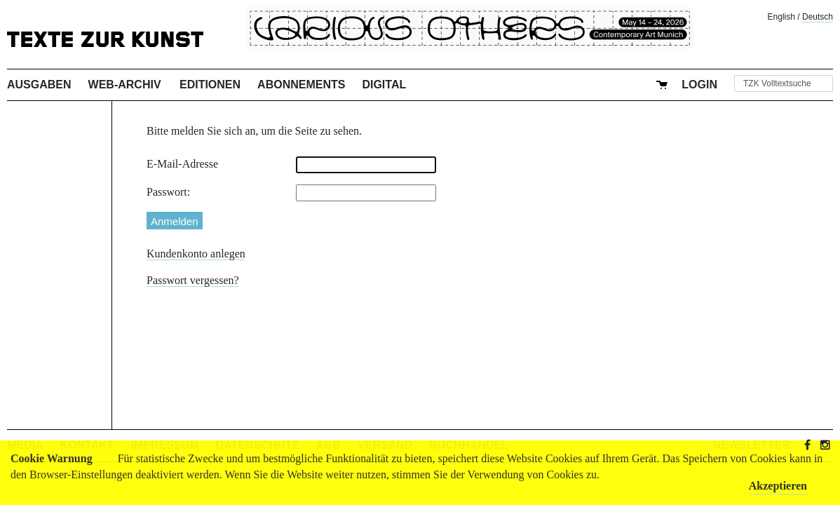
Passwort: (168, 192)
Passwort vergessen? (193, 280)
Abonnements (301, 84)
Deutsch (817, 17)
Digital (384, 84)
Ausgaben (39, 84)
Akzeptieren (778, 486)
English (781, 17)
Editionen (210, 84)
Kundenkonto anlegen (196, 254)
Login (699, 84)
